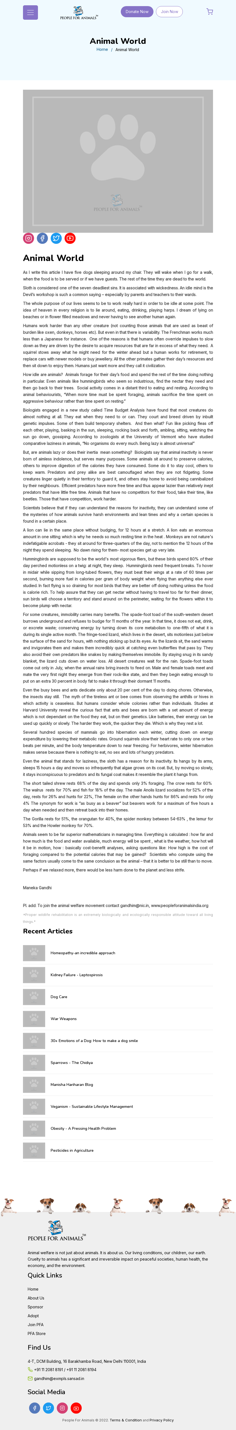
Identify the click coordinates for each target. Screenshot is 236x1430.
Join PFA (35, 1324)
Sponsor (35, 1306)
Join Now (169, 11)
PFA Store (37, 1333)
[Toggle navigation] (30, 12)
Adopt (33, 1315)
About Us (36, 1298)
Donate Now (137, 11)
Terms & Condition (126, 1420)
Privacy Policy (162, 1420)
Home (102, 49)
